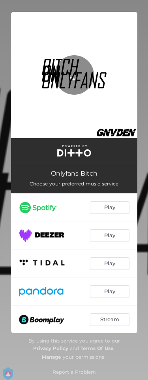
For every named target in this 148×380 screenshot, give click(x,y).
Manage (51, 357)
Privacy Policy (50, 348)
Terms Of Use (97, 348)
